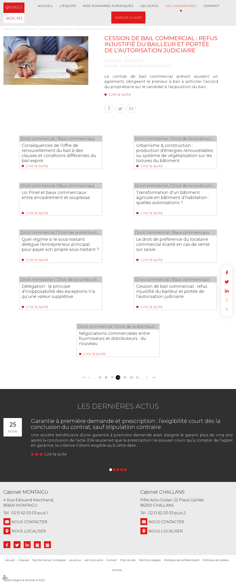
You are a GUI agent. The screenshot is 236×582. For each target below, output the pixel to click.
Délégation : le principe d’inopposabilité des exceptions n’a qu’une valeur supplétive (58, 291)
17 (112, 377)
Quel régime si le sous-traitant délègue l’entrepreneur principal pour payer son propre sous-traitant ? (60, 244)
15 (100, 377)
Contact (211, 6)
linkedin (226, 291)
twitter (226, 281)
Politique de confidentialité (181, 560)
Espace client (128, 17)
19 (125, 377)
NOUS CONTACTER (29, 522)
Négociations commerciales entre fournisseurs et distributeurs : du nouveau (114, 338)
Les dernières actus (118, 406)
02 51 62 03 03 (23, 513)
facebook (226, 272)
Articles (117, 570)
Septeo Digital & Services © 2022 (24, 580)
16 (106, 377)
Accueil (45, 6)
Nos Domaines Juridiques (108, 6)
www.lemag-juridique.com (145, 66)
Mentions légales (150, 560)
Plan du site (128, 560)
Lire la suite (120, 94)
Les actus (149, 6)
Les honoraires (181, 6)
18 (118, 377)
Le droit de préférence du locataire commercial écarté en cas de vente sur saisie (173, 244)
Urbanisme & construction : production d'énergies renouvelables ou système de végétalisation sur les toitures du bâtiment (174, 153)
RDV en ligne (226, 300)
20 (131, 377)
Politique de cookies (216, 560)
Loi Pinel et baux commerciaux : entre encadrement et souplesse (56, 195)
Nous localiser (29, 531)
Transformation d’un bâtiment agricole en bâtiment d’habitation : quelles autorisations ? (172, 197)
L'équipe (68, 6)
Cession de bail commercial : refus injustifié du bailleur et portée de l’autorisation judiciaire (93, 28)
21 (137, 377)
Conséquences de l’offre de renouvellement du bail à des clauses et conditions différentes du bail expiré (59, 153)
